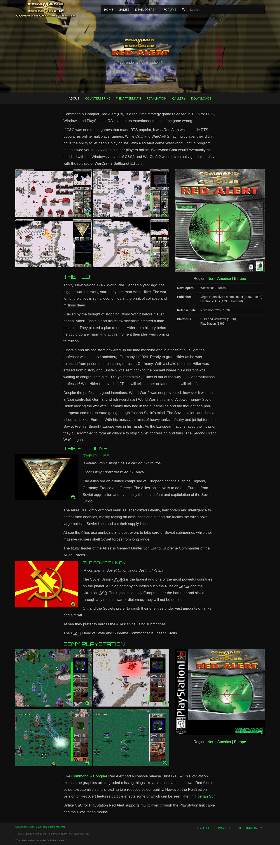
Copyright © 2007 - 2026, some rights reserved (40, 827)
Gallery (178, 98)
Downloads (201, 98)
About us (204, 828)
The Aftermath (128, 98)
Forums (169, 9)
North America (219, 278)
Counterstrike (97, 98)
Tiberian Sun (204, 796)
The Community (249, 828)
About (74, 98)
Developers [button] (146, 9)
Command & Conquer (89, 776)
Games (124, 9)
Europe (240, 278)
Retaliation (156, 98)
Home (108, 9)
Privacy (224, 828)
